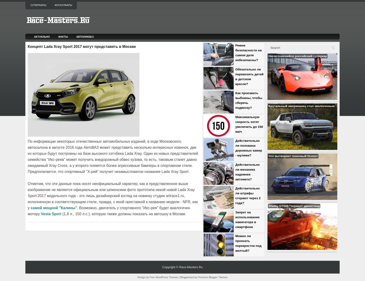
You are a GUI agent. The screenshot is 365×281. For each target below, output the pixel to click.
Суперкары (38, 5)
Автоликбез (85, 36)
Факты (63, 36)
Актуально (42, 36)
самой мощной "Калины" (53, 208)
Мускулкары (63, 5)
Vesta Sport (51, 214)
